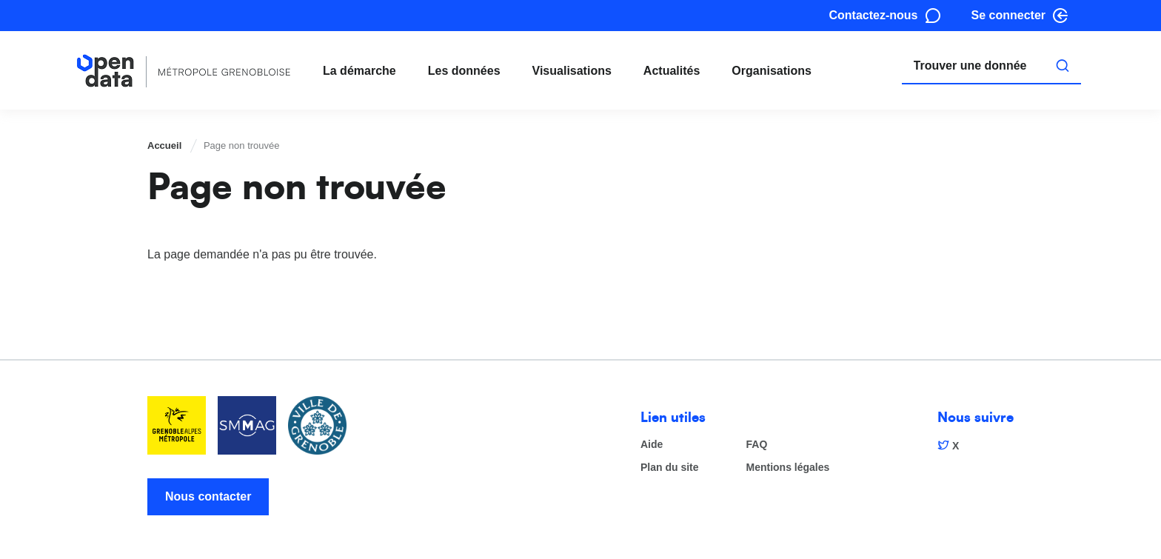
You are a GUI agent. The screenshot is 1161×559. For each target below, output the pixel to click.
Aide (651, 444)
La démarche (359, 70)
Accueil (164, 145)
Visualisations (572, 70)
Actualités (671, 70)
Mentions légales (788, 467)
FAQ (757, 444)
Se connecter (1008, 15)
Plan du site (669, 467)
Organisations (772, 70)
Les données (464, 70)
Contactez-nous (873, 15)
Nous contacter (208, 496)
